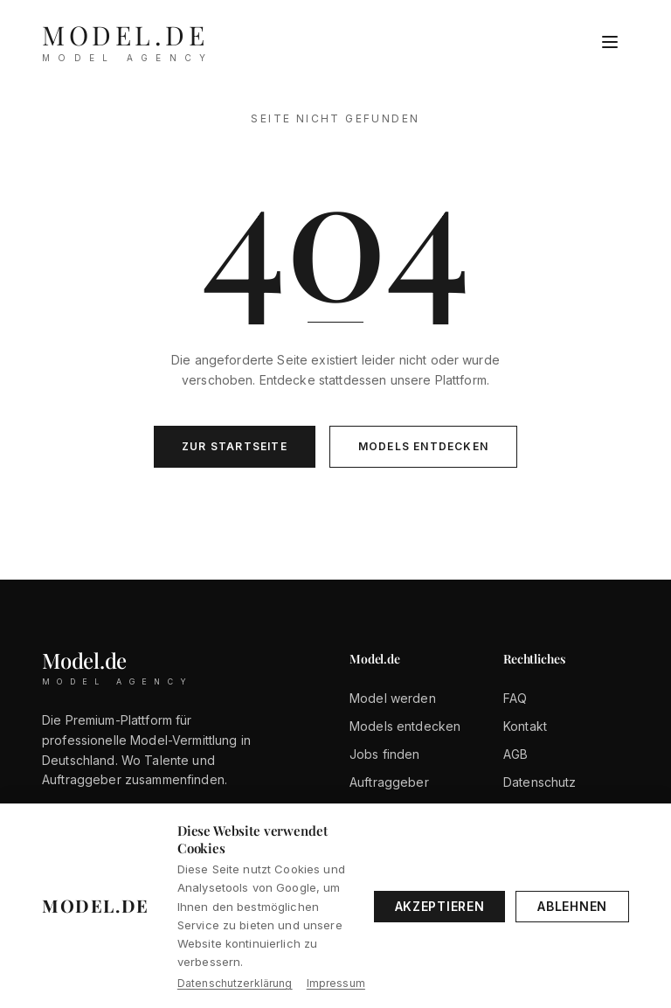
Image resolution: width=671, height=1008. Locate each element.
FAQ (515, 698)
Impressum (336, 983)
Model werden (392, 698)
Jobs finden (384, 754)
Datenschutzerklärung (235, 983)
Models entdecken (423, 446)
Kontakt (525, 726)
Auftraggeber (389, 782)
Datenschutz (540, 782)
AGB (515, 754)
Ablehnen (572, 906)
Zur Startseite (234, 446)
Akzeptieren (440, 906)
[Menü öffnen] (610, 42)
